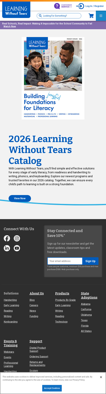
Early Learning (11, 305)
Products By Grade (65, 300)
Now (91, 16)
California (86, 309)
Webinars (9, 351)
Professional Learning (11, 364)
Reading (8, 310)
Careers (34, 305)
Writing (7, 316)
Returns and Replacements (37, 364)
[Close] (101, 377)
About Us (37, 293)
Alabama (85, 304)
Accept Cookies (52, 388)
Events (7, 357)
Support (36, 341)
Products (62, 293)
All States (86, 331)
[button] (53, 78)
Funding (34, 316)
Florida (84, 325)
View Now (19, 198)
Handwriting (10, 300)
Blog (32, 300)
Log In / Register (95, 6)
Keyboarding (11, 321)
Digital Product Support (38, 349)
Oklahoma (86, 314)
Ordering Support (39, 356)
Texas (84, 320)
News (33, 310)
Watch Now (9, 26)
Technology (61, 321)
